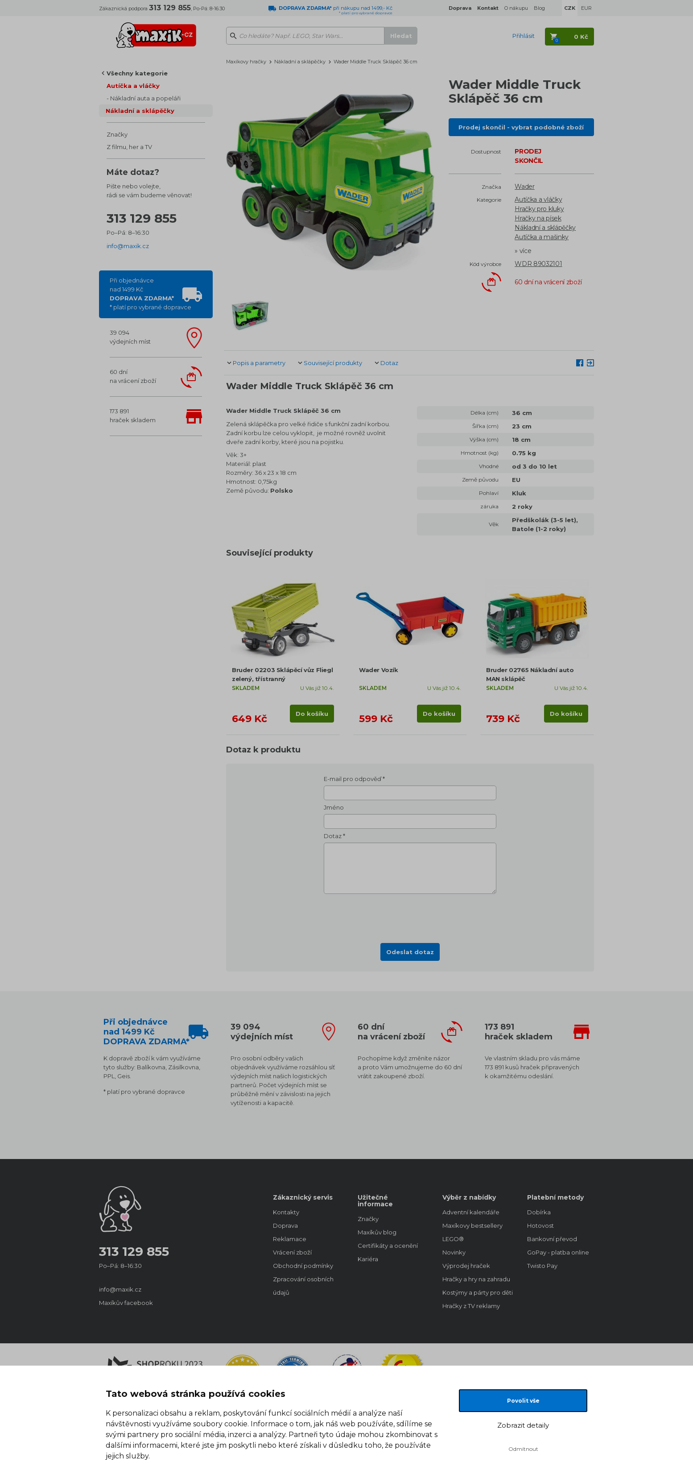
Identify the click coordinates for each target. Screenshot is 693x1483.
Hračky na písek (538, 218)
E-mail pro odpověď (352, 778)
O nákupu (516, 8)
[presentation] (410, 915)
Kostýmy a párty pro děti (475, 1292)
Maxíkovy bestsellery (472, 1225)
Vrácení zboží (292, 1252)
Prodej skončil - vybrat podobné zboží (521, 127)
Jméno (334, 807)
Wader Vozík (378, 669)
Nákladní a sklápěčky (140, 110)
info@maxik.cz (128, 245)
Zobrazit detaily (523, 1425)
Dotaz (389, 362)
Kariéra (368, 1259)
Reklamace (289, 1238)
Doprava (285, 1225)
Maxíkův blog (377, 1232)
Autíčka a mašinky (542, 237)
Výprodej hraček (466, 1265)
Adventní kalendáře (470, 1212)
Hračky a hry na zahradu (475, 1279)
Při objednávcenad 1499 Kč (150, 294)
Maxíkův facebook (126, 1302)
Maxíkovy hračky (246, 61)
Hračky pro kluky (539, 209)
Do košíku (312, 713)
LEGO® (453, 1238)
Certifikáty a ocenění (388, 1245)
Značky (117, 134)
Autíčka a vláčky (133, 85)
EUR (586, 8)
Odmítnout (523, 1449)
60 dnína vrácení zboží (133, 376)
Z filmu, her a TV (129, 146)
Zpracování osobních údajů (303, 1285)
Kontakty (286, 1212)
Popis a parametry (259, 362)
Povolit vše (523, 1400)
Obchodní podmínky (303, 1265)
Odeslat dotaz (410, 951)
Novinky (454, 1252)
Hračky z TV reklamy (471, 1305)
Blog (539, 8)
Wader (525, 187)
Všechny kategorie (137, 73)
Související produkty (333, 362)
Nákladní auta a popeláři (145, 98)
